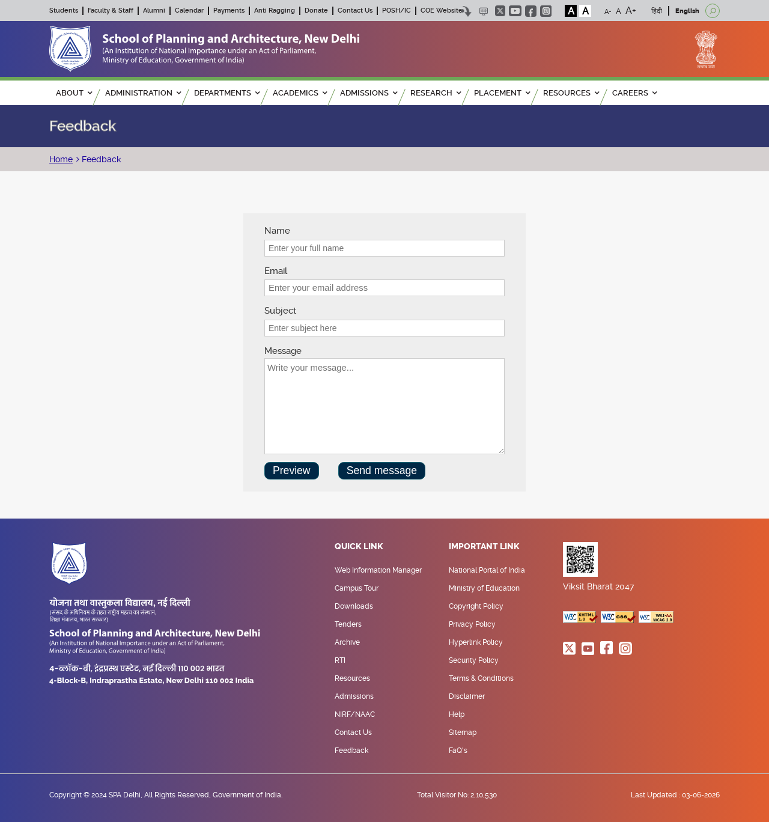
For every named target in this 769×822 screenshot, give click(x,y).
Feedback (100, 159)
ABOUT (74, 92)
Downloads (354, 606)
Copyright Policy (476, 606)
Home (61, 159)
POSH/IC (396, 10)
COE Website (442, 10)
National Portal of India (487, 570)
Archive (347, 642)
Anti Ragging (274, 10)
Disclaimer (467, 696)
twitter (500, 10)
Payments (229, 10)
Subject (280, 310)
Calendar (189, 10)
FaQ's (458, 750)
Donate (316, 10)
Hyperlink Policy (476, 642)
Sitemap (462, 732)
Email (275, 271)
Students (63, 10)
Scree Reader (483, 11)
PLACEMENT (502, 92)
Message (283, 351)
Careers (634, 92)
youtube (515, 10)
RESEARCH (435, 92)
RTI (340, 660)
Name (277, 230)
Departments (227, 92)
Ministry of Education (484, 588)
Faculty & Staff (110, 10)
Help (456, 714)
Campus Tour (356, 588)
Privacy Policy (472, 624)
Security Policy (474, 660)
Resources (352, 678)
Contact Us (355, 10)
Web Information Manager (378, 570)
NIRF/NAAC (355, 714)
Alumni (154, 10)
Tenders (348, 624)
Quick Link (359, 547)
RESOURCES (571, 92)
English (687, 11)
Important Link (484, 547)
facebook (530, 11)
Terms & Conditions (481, 678)
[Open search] (712, 11)
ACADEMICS (300, 92)
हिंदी (656, 11)
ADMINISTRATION (143, 92)
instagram (546, 11)
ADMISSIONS (368, 92)
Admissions (354, 696)
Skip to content (466, 11)
